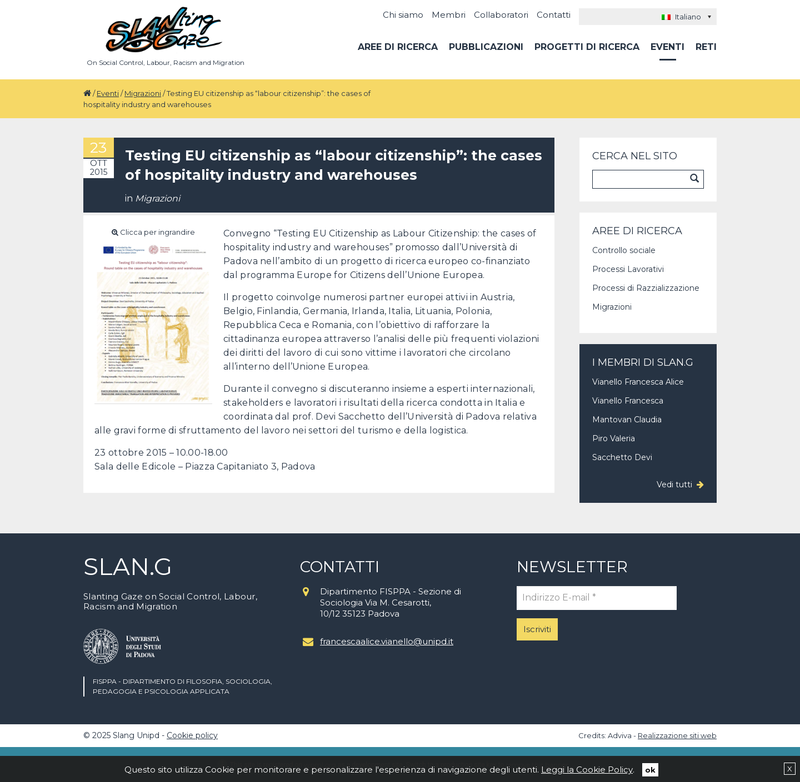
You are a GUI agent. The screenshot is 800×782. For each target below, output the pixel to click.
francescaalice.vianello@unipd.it (386, 641)
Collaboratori (501, 14)
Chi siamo (403, 14)
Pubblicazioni (486, 47)
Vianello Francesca (627, 401)
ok (650, 769)
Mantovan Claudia (627, 420)
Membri (449, 14)
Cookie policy (192, 735)
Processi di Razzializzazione (645, 288)
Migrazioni (142, 93)
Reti (706, 47)
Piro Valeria (613, 438)
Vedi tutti (674, 485)
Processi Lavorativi (628, 269)
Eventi (667, 47)
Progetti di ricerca (586, 47)
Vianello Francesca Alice (638, 382)
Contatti (554, 14)
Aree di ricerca (398, 47)
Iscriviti (537, 629)
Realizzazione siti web (677, 735)
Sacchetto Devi (622, 457)
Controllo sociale (624, 250)
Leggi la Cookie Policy (587, 769)
